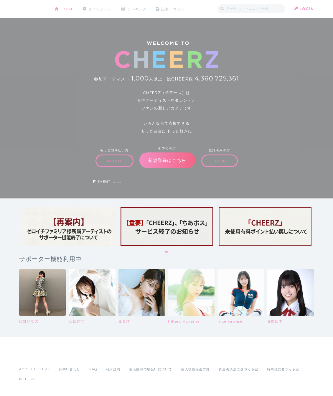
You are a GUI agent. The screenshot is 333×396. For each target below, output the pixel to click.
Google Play (64, 356)
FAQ (93, 369)
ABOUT (114, 161)
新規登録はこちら (167, 160)
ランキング (137, 8)
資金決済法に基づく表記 (238, 369)
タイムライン (100, 8)
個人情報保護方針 (195, 369)
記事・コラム (173, 8)
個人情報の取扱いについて (150, 369)
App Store (32, 356)
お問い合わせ (69, 369)
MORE (117, 182)
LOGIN (306, 8)
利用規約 (113, 369)
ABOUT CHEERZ (34, 369)
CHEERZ (32, 8)
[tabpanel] (68, 226)
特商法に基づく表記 (283, 369)
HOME (67, 8)
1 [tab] (166, 252)
